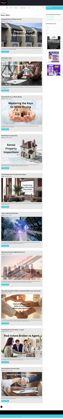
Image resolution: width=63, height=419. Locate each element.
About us (11, 8)
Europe (47, 30)
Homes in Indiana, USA (50, 20)
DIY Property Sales (6, 59)
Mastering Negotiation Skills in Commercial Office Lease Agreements (21, 292)
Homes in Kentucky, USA (50, 17)
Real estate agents (23, 8)
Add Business (49, 8)
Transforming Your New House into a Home (13, 175)
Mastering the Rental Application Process (13, 253)
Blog (29, 8)
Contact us (16, 8)
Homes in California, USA (50, 18)
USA (46, 26)
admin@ (10, 22)
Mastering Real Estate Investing (10, 370)
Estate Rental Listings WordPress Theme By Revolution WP (31, 417)
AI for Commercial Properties (9, 214)
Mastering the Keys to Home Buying (11, 98)
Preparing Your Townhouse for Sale (11, 20)
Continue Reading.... (5, 52)
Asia (46, 32)
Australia (47, 34)
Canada (47, 28)
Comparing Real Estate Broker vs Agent (12, 331)
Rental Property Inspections (9, 137)
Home (7, 8)
